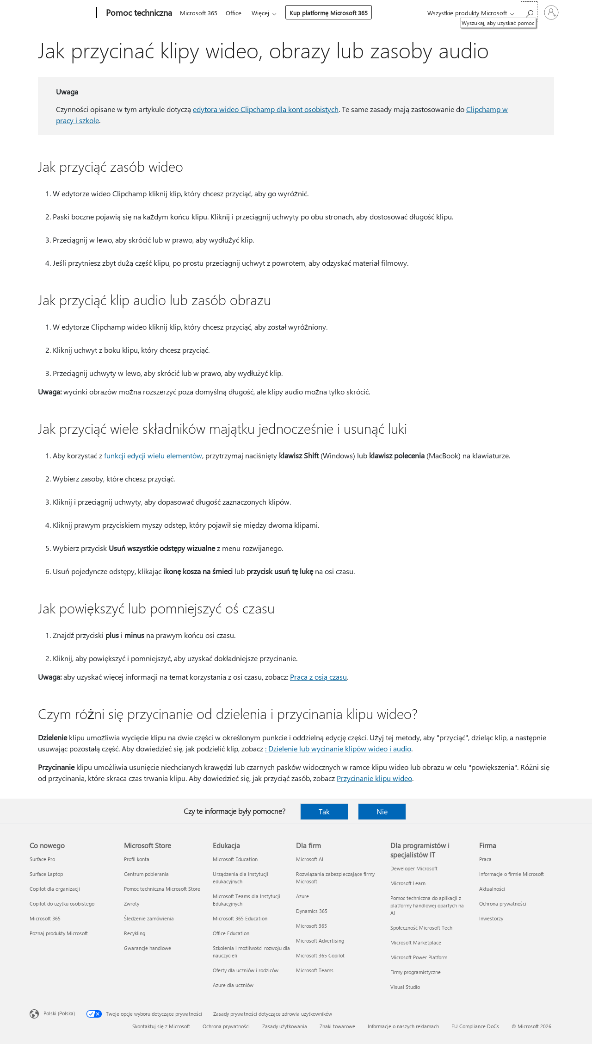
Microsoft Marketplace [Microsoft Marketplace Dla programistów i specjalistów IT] (415, 942)
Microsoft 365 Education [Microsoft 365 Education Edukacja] (240, 918)
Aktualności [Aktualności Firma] (492, 888)
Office (235, 13)
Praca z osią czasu (318, 676)
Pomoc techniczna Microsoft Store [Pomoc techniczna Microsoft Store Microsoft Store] (162, 888)
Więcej (264, 13)
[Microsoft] (61, 12)
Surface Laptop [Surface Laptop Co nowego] (46, 873)
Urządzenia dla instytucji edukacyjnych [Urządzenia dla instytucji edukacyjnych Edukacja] (240, 877)
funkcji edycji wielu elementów (153, 455)
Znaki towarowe (337, 1026)
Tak (324, 811)
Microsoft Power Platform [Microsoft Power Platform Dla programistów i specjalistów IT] (418, 957)
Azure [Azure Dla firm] (302, 896)
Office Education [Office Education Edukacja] (231, 933)
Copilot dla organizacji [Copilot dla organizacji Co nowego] (55, 888)
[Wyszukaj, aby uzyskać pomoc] (529, 11)
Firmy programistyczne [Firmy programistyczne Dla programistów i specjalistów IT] (415, 972)
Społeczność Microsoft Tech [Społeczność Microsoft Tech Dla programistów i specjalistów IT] (421, 927)
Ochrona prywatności (226, 1026)
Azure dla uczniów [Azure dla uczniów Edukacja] (233, 984)
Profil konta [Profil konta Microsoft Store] (136, 859)
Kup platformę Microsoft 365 (332, 13)
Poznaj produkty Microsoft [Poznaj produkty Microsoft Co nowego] (59, 933)
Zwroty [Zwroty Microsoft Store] (131, 903)
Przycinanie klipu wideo (374, 778)
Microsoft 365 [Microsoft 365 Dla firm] (311, 925)
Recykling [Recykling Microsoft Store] (134, 933)
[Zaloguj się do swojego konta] (551, 12)
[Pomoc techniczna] (138, 12)
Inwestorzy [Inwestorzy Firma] (491, 918)
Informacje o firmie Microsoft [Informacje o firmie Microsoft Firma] (511, 873)
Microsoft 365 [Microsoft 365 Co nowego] (45, 918)
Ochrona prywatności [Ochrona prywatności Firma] (502, 903)
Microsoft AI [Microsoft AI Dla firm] (309, 859)
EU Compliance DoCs (475, 1026)
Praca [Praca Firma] (485, 859)
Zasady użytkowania (284, 1026)
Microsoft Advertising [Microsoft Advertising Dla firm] (320, 940)
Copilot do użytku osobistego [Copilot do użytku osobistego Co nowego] (62, 903)
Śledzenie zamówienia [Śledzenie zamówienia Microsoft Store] (149, 918)
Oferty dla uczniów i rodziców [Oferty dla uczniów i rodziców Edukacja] (245, 970)
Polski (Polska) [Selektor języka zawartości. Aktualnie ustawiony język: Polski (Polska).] (59, 1013)
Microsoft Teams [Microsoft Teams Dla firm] (314, 970)
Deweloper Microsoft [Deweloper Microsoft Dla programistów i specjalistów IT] (414, 868)
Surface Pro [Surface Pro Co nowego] (42, 859)
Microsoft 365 (198, 13)
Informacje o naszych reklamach (403, 1026)
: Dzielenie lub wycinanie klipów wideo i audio (338, 748)
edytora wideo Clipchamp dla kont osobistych (266, 109)
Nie (382, 811)
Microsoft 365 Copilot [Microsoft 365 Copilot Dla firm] (320, 955)
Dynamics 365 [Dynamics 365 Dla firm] (311, 910)
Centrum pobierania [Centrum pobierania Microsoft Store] (146, 873)
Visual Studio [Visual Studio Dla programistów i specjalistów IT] (405, 986)
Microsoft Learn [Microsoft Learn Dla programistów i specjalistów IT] (408, 883)
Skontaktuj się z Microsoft (161, 1026)
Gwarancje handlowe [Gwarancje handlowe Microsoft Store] (147, 947)
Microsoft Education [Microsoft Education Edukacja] (235, 859)
